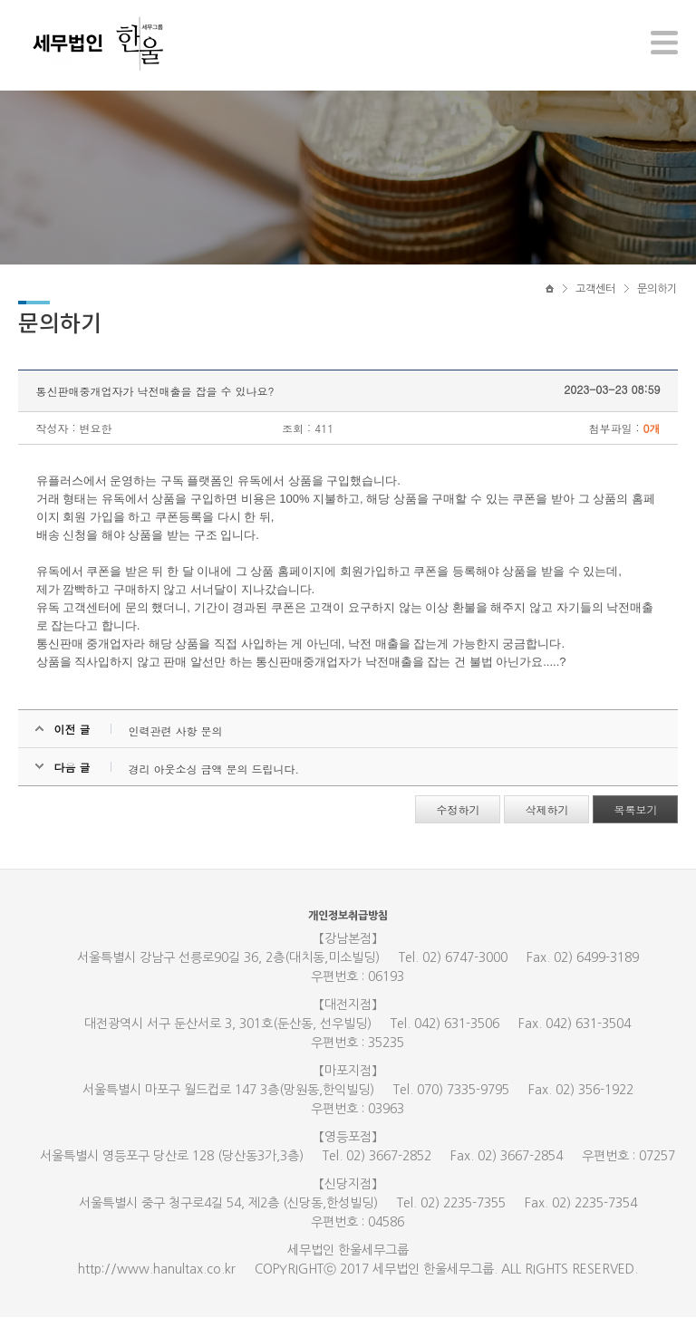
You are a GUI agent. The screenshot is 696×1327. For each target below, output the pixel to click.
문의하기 (657, 296)
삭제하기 (546, 819)
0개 (651, 438)
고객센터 (595, 296)
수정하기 (457, 819)
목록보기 (635, 819)
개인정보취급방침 (348, 925)
